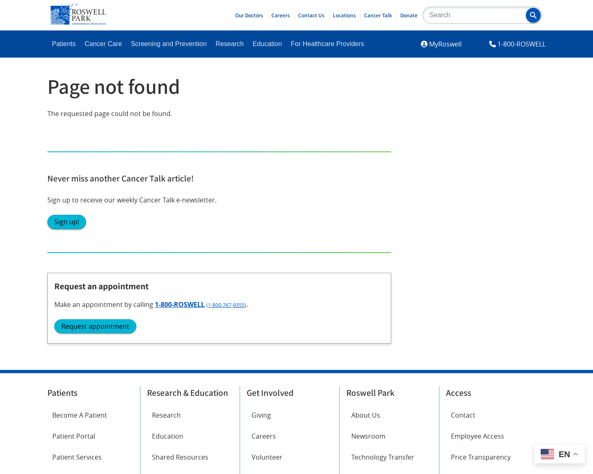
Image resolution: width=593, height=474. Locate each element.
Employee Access (477, 211)
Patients (64, 43)
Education (267, 43)
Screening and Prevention (169, 43)
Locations (344, 15)
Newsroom (368, 211)
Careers (280, 15)
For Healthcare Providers (327, 43)
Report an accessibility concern (375, 382)
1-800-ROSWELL (521, 44)
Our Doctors (249, 15)
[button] (533, 15)
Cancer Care (103, 43)
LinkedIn (65, 336)
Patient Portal (73, 211)
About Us (365, 189)
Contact (463, 189)
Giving (261, 189)
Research (229, 43)
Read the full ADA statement (286, 382)
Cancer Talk (378, 15)
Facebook (67, 290)
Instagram (68, 313)
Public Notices (373, 253)
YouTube (160, 313)
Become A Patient (79, 189)
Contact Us (311, 15)
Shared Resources (180, 232)
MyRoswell (445, 44)
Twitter (158, 290)
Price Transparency (481, 232)
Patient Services (77, 232)
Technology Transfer (382, 232)
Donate (409, 15)
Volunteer (267, 232)
